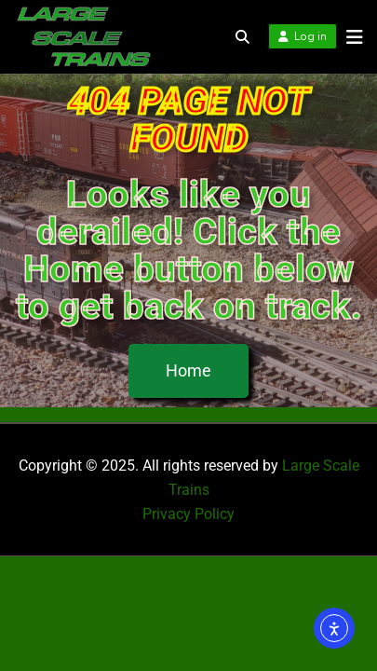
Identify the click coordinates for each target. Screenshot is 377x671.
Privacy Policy (188, 514)
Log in (302, 36)
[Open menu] (350, 37)
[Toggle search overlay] (242, 37)
